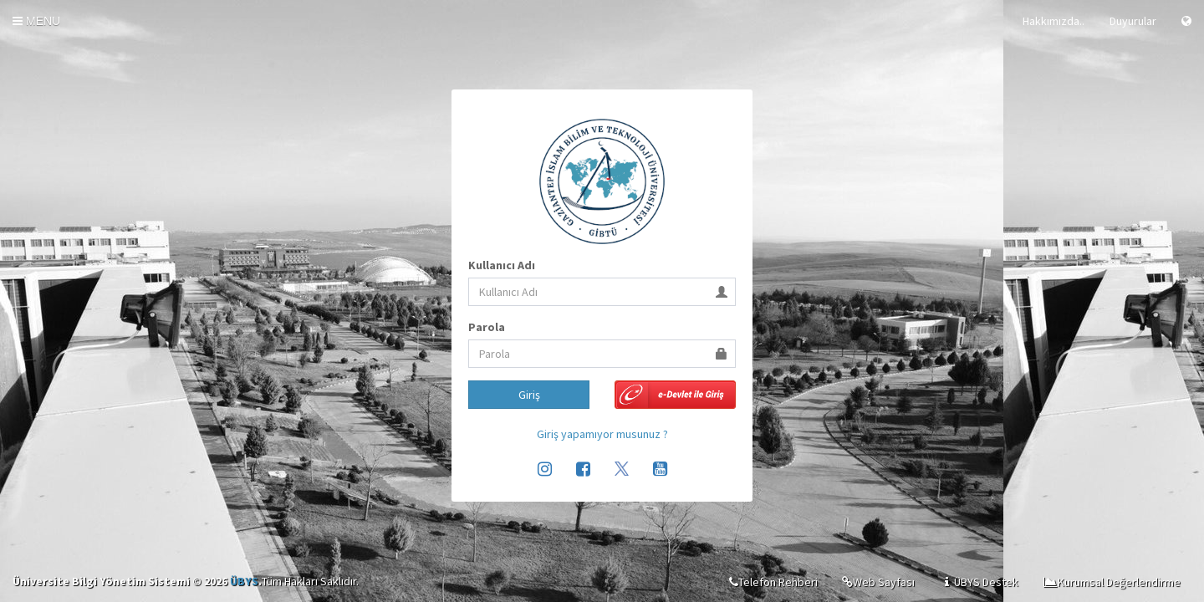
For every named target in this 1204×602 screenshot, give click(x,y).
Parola (486, 326)
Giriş (529, 394)
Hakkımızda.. (1053, 20)
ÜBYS (244, 581)
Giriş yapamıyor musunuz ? (602, 433)
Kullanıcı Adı (501, 265)
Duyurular (1133, 20)
